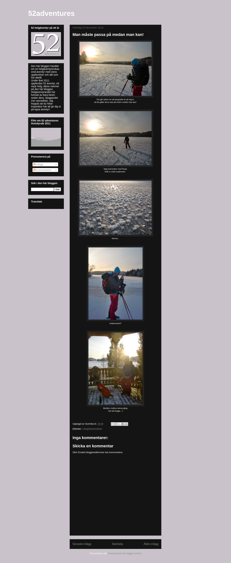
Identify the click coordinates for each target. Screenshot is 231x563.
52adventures (51, 13)
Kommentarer (42, 170)
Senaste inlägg (82, 543)
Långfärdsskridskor (92, 428)
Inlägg (38, 164)
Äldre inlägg (151, 543)
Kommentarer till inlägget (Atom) (124, 553)
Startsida (117, 543)
